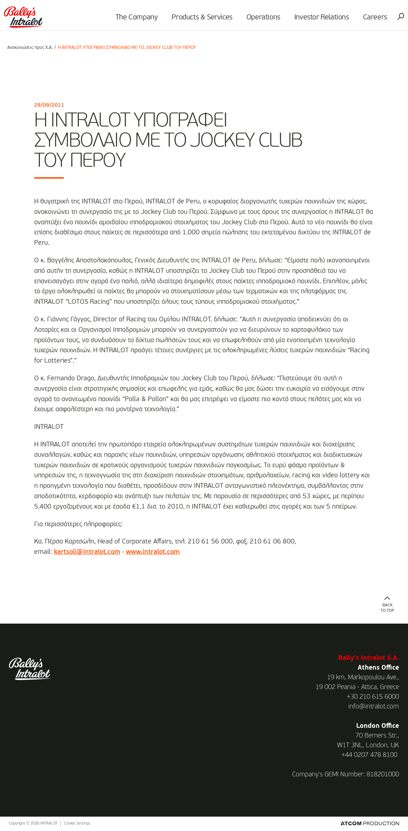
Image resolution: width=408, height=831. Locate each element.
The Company (133, 20)
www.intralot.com (153, 552)
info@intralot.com (373, 706)
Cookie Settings (77, 824)
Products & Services (199, 20)
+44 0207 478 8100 (369, 755)
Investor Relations (318, 20)
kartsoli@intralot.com (87, 552)
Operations (260, 20)
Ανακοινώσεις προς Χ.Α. (30, 48)
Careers (372, 20)
